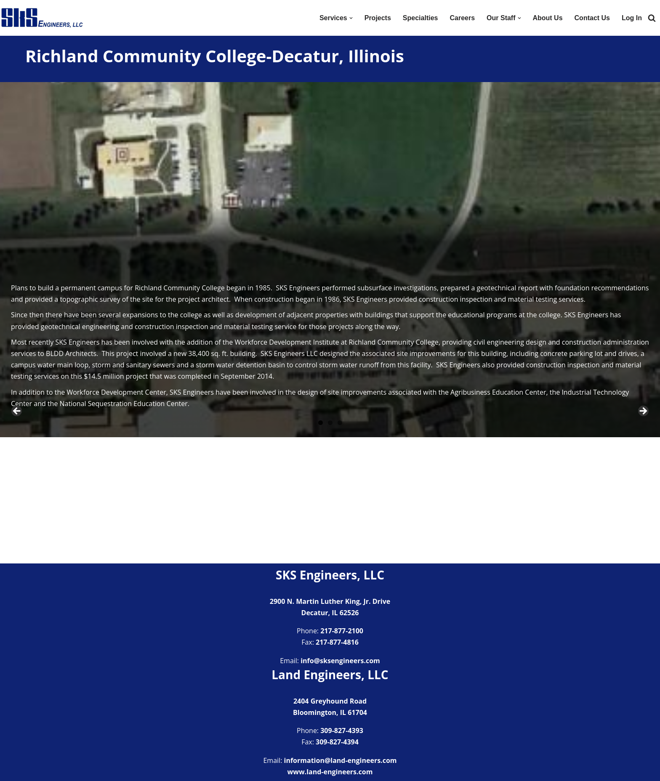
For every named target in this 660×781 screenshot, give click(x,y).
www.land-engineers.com (330, 771)
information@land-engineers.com (340, 760)
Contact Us (592, 17)
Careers (462, 17)
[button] (351, 18)
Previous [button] (17, 474)
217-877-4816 (337, 642)
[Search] (652, 18)
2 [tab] (330, 549)
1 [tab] (320, 549)
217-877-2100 (341, 630)
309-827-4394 (337, 742)
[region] (330, 477)
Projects (378, 17)
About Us (547, 17)
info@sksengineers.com (340, 660)
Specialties (420, 17)
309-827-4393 (341, 731)
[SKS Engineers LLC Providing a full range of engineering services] (42, 18)
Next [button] (642, 474)
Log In (632, 17)
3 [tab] (340, 549)
